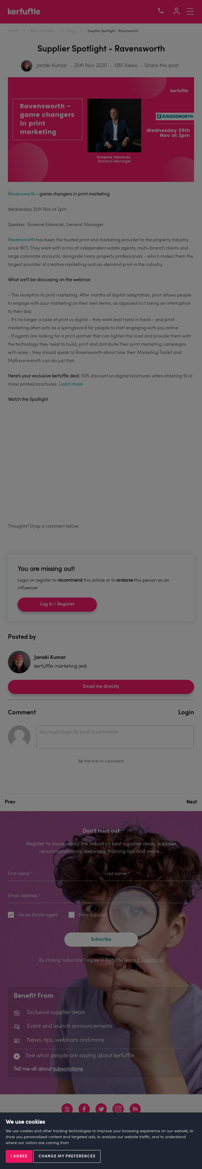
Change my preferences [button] (67, 1156)
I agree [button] (19, 1156)
